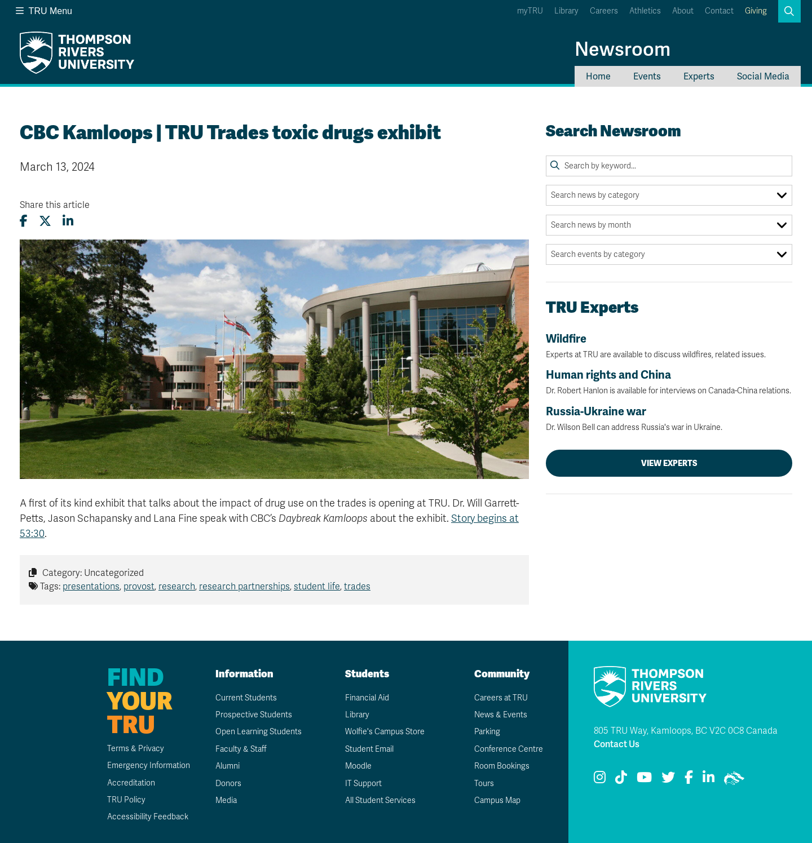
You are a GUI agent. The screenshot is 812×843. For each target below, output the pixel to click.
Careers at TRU (501, 698)
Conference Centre (508, 749)
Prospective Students (253, 715)
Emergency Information (148, 765)
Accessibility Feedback (147, 817)
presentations (91, 586)
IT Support (363, 783)
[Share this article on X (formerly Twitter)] (45, 221)
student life (317, 586)
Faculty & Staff (241, 749)
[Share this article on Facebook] (24, 221)
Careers (604, 11)
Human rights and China (669, 382)
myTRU (530, 11)
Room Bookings (501, 766)
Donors (228, 783)
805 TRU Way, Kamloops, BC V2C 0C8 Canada (686, 730)
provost (139, 586)
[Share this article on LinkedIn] (68, 221)
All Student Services (380, 800)
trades (357, 586)
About (683, 11)
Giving (756, 11)
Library (566, 11)
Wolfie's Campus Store (385, 731)
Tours (484, 783)
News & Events (500, 715)
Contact (719, 11)
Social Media (763, 76)
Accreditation (131, 783)
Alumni (227, 766)
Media (226, 800)
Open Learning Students (258, 731)
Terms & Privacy (135, 748)
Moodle (358, 766)
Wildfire (669, 346)
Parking (487, 731)
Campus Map (497, 800)
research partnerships (244, 586)
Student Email (369, 749)
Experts (698, 76)
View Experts (669, 463)
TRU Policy (126, 800)
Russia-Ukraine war (669, 419)
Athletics (645, 11)
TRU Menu (44, 11)
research (176, 586)
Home (598, 76)
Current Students (246, 698)
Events (647, 76)
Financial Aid (367, 698)
